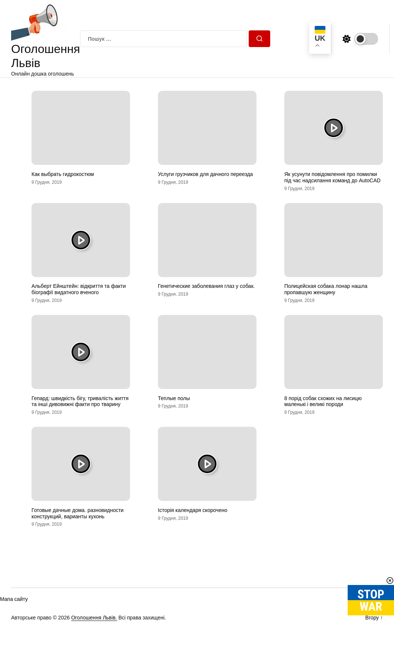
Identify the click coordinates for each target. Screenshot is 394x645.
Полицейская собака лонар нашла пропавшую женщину (325, 289)
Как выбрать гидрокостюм (63, 174)
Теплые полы (174, 398)
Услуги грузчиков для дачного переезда (205, 174)
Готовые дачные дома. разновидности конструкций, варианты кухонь (77, 513)
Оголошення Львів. (94, 618)
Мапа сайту (14, 599)
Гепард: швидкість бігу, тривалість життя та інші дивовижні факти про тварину (80, 401)
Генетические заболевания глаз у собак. (206, 286)
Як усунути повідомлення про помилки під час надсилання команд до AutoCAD (332, 177)
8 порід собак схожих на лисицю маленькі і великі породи (323, 401)
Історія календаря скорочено (192, 510)
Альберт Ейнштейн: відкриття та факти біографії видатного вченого (79, 289)
